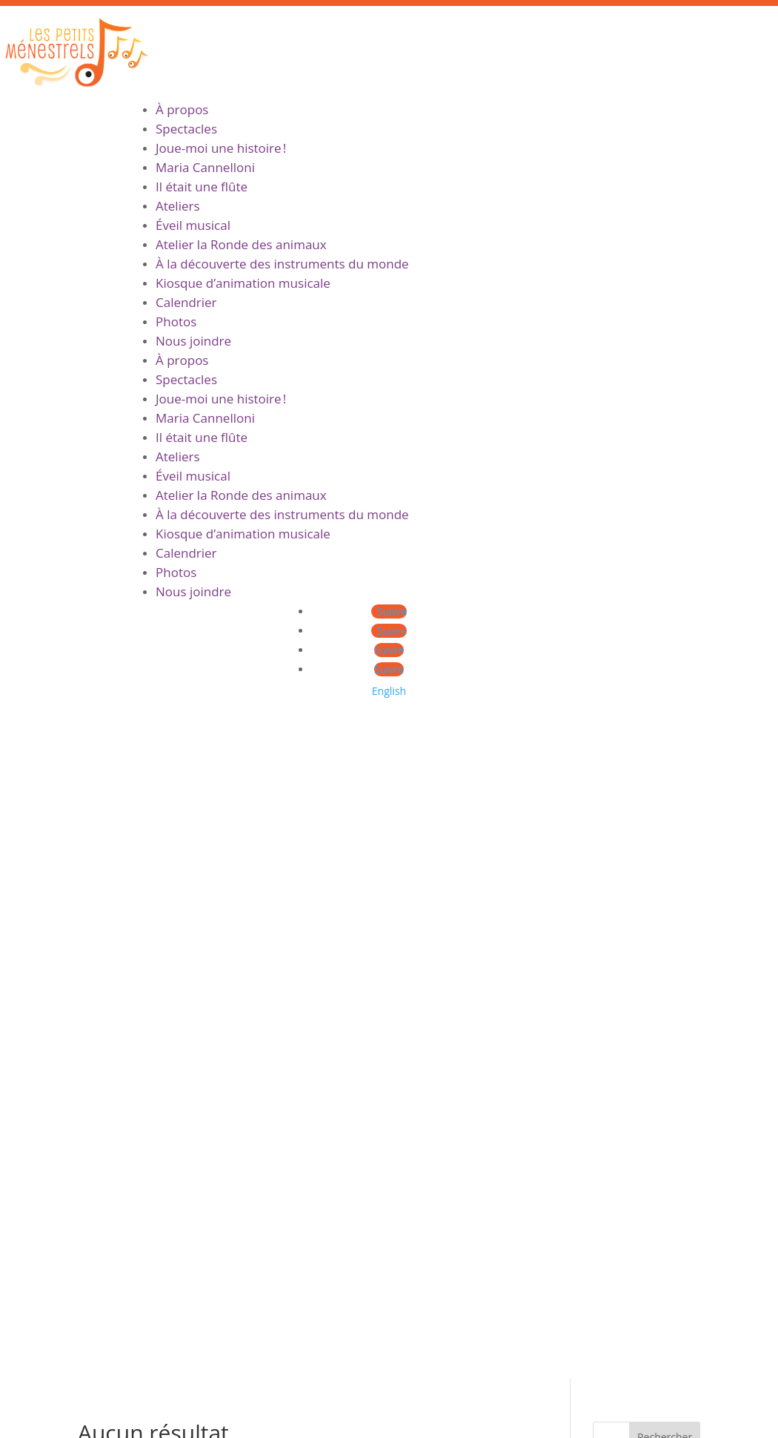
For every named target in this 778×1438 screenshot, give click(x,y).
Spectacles (186, 128)
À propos (182, 109)
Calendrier (186, 302)
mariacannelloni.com (88, 1357)
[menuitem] (389, 691)
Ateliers (178, 205)
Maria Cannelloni (205, 167)
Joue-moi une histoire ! (221, 147)
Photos (176, 321)
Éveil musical (193, 225)
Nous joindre (193, 340)
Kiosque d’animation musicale (243, 282)
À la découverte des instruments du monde (282, 263)
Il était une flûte (201, 186)
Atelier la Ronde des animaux (241, 244)
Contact (302, 1223)
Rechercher (664, 775)
